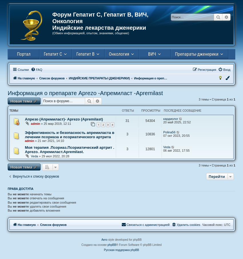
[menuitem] (36, 69)
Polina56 (169, 132)
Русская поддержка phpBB (121, 250)
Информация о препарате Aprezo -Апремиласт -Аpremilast (85, 93)
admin (35, 123)
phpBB (111, 244)
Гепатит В (85, 54)
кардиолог (170, 119)
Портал (24, 54)
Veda (34, 156)
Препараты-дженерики (196, 54)
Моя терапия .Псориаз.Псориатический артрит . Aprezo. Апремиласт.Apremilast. (69, 149)
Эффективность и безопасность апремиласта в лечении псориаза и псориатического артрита (69, 134)
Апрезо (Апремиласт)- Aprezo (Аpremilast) (64, 119)
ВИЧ (152, 54)
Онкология (119, 54)
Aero (104, 239)
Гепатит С (53, 54)
